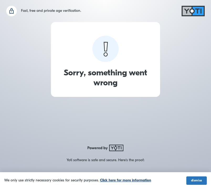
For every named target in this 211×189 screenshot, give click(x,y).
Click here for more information (125, 180)
